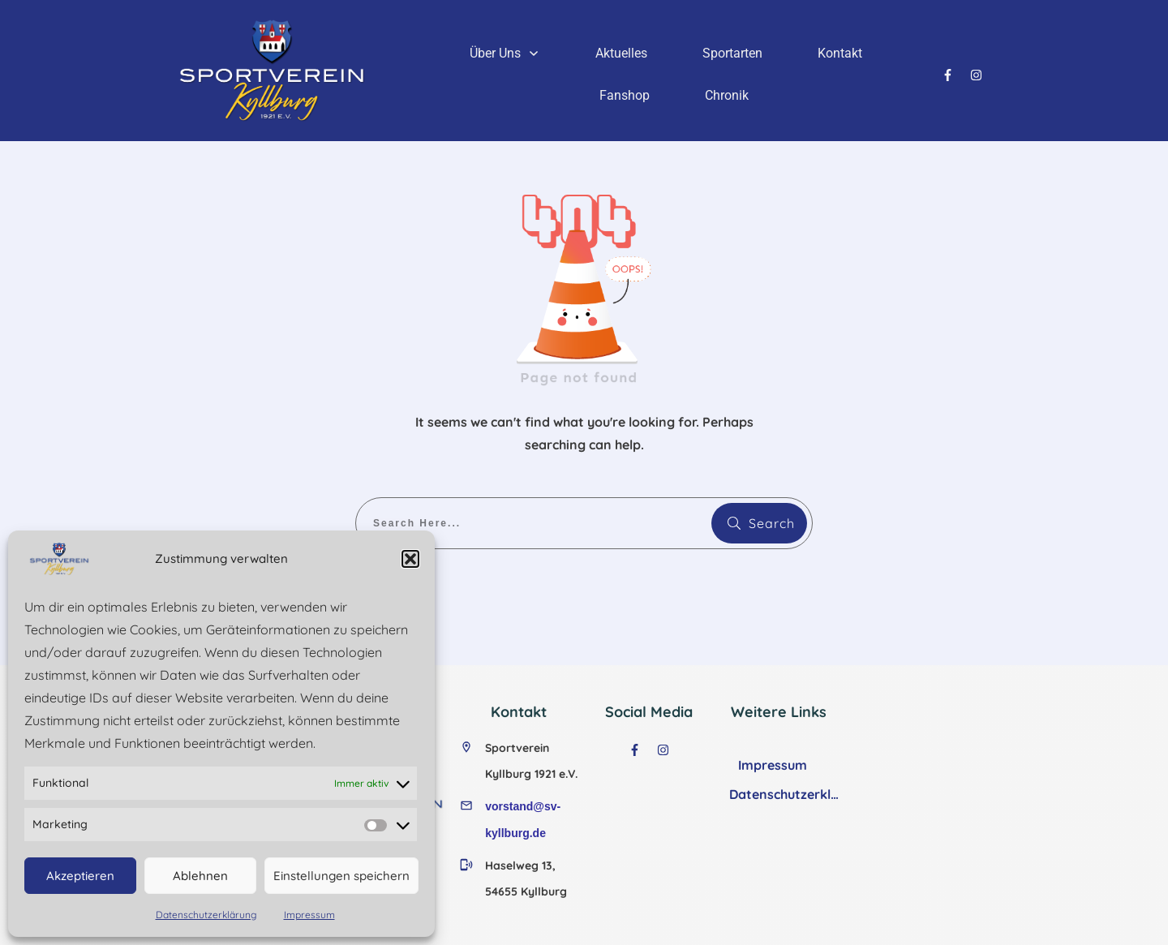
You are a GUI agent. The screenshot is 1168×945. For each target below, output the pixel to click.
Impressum (309, 914)
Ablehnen (200, 875)
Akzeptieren (80, 875)
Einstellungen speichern (341, 875)
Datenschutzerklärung (206, 914)
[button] (410, 559)
